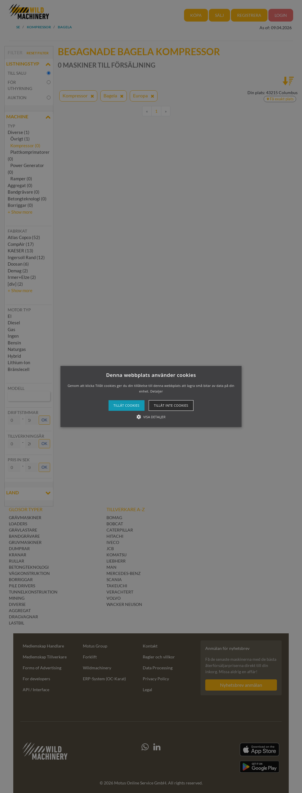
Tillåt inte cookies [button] (171, 405)
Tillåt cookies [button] (126, 405)
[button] (151, 396)
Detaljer (156, 391)
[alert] (151, 396)
